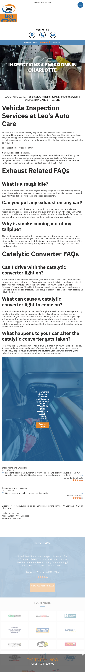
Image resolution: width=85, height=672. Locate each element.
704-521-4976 (55, 163)
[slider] (45, 42)
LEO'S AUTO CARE (15, 96)
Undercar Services (10, 513)
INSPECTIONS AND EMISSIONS (42, 99)
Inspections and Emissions (14, 467)
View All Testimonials (42, 590)
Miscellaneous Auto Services (15, 515)
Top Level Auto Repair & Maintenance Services (53, 96)
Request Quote (42, 425)
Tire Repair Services (11, 518)
